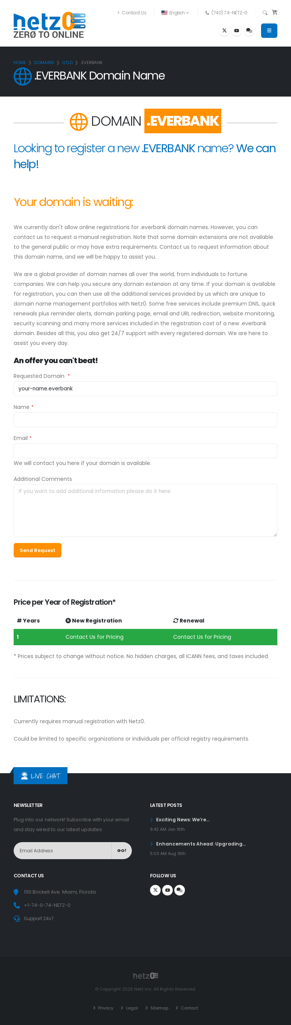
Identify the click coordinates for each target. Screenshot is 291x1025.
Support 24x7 (40, 918)
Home (20, 62)
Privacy (105, 1008)
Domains (44, 62)
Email (21, 438)
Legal (131, 1008)
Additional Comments (43, 479)
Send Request (37, 550)
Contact (188, 1008)
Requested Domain (40, 376)
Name (22, 407)
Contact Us (132, 12)
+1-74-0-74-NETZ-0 (47, 905)
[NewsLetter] (63, 850)
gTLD (67, 62)
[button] (176, 13)
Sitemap (158, 1008)
